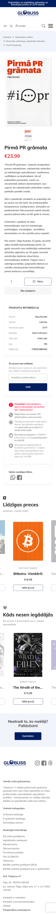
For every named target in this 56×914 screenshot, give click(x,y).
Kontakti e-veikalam (14, 897)
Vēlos (38, 281)
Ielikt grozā (28, 587)
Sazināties (28, 736)
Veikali (6, 905)
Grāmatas (7, 37)
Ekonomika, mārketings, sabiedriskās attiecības (25, 41)
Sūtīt (28, 387)
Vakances (8, 860)
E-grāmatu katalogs (14, 818)
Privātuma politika (13, 852)
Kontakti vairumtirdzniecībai (18, 901)
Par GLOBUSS (11, 856)
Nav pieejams (28, 290)
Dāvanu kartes (11, 848)
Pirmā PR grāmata (13, 45)
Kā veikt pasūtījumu (14, 836)
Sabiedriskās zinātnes (24, 37)
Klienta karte (10, 844)
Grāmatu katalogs (13, 814)
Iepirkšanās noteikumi (15, 840)
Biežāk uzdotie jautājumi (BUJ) (20, 864)
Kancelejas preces (13, 822)
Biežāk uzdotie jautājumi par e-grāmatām (26, 868)
